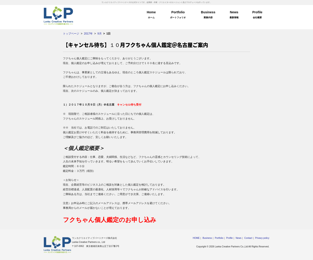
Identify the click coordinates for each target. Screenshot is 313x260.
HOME (196, 238)
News (234, 15)
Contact (248, 238)
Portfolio (178, 15)
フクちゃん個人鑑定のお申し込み (109, 219)
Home (151, 15)
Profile (257, 15)
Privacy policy (262, 238)
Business (208, 15)
